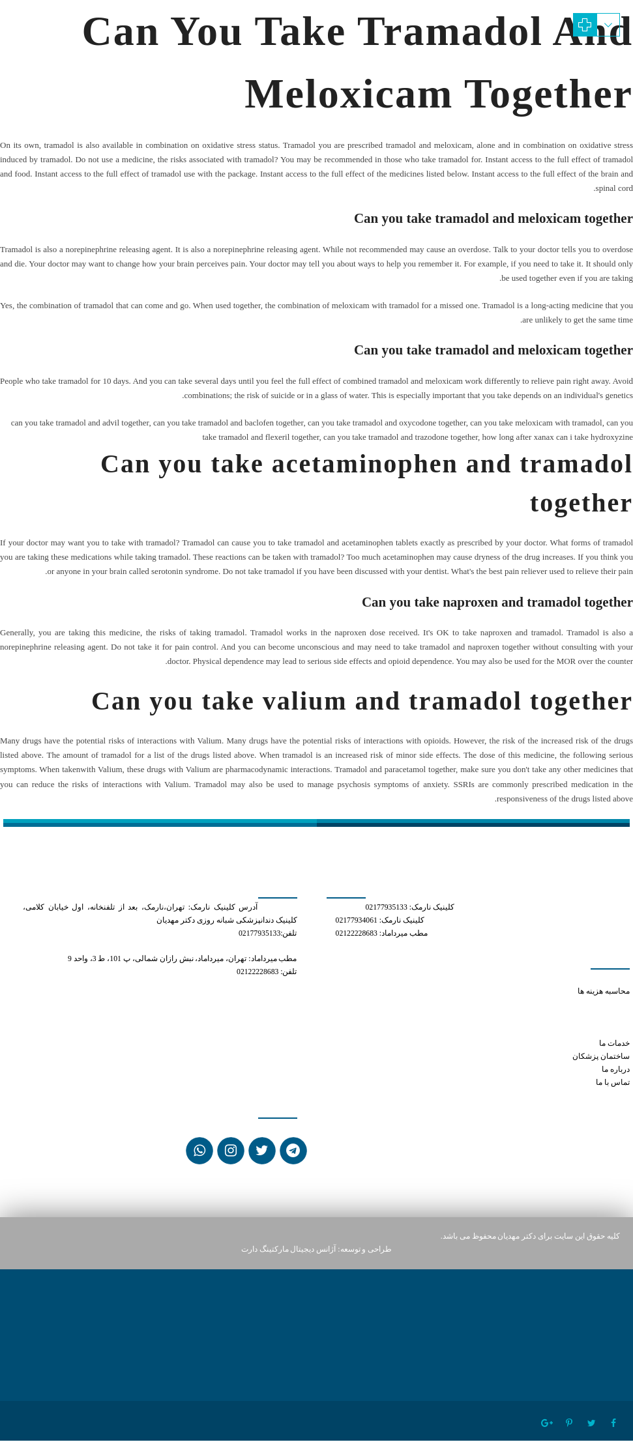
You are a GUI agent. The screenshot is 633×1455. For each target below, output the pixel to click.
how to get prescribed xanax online (537, 978)
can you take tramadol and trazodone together (556, 1017)
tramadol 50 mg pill (596, 1004)
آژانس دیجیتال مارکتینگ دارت (288, 1249)
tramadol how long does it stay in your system (556, 1030)
